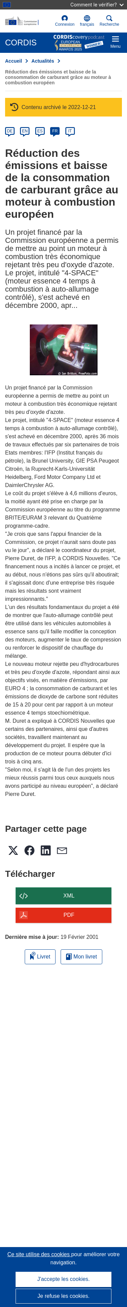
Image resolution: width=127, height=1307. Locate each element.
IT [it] (70, 131)
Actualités (42, 61)
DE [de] (10, 131)
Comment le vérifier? (97, 4)
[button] (87, 21)
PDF (69, 915)
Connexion (65, 21)
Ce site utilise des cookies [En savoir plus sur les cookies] (39, 1254)
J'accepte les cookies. (63, 1279)
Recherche (109, 21)
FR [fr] (55, 131)
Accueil (13, 61)
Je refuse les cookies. (64, 1296)
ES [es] (40, 131)
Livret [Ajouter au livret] (40, 956)
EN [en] (25, 131)
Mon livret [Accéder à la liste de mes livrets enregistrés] (81, 956)
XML (69, 896)
